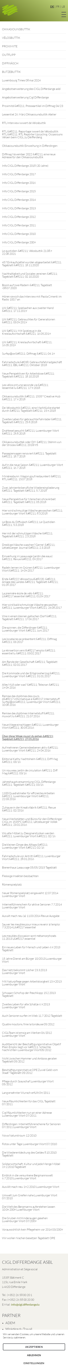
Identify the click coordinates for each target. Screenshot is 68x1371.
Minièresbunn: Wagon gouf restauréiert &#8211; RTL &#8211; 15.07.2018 (31, 477)
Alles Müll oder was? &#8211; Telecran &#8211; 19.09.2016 (30, 686)
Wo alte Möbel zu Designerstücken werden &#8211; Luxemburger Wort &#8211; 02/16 (28, 834)
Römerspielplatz (12, 884)
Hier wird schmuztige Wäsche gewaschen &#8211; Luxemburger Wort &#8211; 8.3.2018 (32, 512)
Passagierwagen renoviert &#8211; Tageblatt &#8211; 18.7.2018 (29, 455)
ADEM (10, 1323)
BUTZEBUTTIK (11, 72)
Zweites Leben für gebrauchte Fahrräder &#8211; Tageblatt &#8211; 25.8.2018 (32, 420)
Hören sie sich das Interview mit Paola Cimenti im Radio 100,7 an (31, 298)
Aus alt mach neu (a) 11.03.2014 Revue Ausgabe (30, 916)
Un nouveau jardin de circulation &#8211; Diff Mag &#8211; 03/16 (29, 771)
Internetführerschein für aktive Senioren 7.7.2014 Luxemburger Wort (32, 906)
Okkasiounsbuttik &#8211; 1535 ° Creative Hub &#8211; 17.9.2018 (31, 397)
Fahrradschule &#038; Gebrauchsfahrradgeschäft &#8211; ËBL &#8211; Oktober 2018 (32, 363)
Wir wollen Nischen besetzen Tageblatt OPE (28, 1238)
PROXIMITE (9, 46)
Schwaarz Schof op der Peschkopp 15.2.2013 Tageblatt (29, 994)
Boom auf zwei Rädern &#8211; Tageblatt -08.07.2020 (27, 286)
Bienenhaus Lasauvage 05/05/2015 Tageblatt (29, 867)
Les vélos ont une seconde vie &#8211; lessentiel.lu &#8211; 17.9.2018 (25, 386)
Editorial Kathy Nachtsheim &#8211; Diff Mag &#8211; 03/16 (30, 760)
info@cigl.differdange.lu (25, 1304)
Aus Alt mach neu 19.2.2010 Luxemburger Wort (30, 1187)
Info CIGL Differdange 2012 (19, 217)
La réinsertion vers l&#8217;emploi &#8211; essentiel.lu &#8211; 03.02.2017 (29, 652)
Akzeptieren (34, 1346)
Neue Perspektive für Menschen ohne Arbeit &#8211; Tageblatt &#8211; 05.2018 (29, 500)
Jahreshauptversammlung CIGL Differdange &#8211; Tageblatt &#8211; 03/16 (28, 783)
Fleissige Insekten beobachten (20, 876)
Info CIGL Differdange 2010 (19, 234)
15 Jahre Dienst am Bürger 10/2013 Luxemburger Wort (32, 960)
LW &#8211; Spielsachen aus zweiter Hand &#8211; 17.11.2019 (27, 309)
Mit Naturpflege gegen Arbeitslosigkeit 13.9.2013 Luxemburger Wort (31, 983)
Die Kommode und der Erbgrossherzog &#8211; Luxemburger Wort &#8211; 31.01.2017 (31, 674)
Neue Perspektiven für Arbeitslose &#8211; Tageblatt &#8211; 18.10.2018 (28, 375)
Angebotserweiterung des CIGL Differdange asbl (31, 89)
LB (63, 6)
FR (58, 6)
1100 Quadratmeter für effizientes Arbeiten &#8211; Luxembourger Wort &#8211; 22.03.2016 (28, 796)
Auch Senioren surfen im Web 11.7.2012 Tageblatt (32, 1015)
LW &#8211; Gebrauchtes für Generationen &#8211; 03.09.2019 (28, 320)
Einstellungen (34, 1363)
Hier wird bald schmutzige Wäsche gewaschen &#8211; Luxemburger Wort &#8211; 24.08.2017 (32, 606)
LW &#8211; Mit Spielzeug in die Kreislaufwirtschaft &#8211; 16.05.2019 (26, 332)
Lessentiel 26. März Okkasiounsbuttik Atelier (29, 114)
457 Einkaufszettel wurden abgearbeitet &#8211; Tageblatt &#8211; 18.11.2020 (32, 263)
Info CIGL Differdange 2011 (19, 225)
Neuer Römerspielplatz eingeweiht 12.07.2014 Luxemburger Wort (30, 894)
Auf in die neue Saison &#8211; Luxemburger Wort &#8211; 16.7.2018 (32, 466)
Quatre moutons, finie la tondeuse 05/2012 (28, 1024)
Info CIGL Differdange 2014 (19, 200)
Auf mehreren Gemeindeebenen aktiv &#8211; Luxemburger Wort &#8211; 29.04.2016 (30, 749)
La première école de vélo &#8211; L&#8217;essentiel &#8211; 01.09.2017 (26, 594)
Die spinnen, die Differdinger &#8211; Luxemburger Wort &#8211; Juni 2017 (25, 629)
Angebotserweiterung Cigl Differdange (25, 97)
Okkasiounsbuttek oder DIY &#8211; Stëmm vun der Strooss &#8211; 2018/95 (31, 443)
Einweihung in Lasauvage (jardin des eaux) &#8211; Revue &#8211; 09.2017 (27, 557)
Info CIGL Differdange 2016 (19, 182)
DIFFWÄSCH (10, 63)
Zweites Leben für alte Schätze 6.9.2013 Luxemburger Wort (26, 1005)
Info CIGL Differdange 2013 (19, 208)
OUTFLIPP (8, 55)
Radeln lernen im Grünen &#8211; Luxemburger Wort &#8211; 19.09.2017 (31, 569)
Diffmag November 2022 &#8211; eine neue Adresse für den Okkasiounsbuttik (28, 155)
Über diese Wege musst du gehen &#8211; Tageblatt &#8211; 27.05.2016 (27, 737)
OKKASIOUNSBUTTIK (16, 29)
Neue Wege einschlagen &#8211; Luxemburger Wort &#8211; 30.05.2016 (30, 726)
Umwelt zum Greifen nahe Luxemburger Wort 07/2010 (29, 1196)
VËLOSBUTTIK (11, 38)
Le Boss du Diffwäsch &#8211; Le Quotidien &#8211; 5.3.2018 (28, 523)
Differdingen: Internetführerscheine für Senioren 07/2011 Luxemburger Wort (31, 1125)
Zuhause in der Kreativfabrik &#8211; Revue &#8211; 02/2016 (29, 809)
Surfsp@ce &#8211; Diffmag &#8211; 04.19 (28, 353)
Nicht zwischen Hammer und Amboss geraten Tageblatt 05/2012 (29, 1060)
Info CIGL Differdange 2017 (19, 174)
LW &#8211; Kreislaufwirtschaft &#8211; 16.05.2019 (27, 343)
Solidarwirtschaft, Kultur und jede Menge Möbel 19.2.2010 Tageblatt (31, 1165)
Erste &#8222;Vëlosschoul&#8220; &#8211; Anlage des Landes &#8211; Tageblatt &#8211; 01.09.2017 (30, 582)
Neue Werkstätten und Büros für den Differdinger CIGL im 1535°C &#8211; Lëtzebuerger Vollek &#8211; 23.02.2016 (32, 821)
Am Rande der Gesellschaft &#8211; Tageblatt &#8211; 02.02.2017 (29, 663)
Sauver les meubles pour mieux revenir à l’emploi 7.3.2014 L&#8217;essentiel (31, 926)
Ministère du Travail (18, 1329)
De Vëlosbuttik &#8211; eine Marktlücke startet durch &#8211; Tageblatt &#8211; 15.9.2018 (31, 409)
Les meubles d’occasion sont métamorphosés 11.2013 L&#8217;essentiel (29, 937)
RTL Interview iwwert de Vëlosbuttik (24, 123)
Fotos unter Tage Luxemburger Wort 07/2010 (29, 1144)
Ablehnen (34, 1355)
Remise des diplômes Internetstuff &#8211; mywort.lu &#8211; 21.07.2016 (28, 714)
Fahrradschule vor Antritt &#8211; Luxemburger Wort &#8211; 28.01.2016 (31, 857)
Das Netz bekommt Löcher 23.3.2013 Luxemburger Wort (24, 971)
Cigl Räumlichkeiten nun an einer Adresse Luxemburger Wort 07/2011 (27, 1114)
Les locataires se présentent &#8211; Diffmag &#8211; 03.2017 (29, 640)
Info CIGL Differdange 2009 (19, 242)
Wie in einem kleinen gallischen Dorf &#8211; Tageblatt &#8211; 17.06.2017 (29, 617)
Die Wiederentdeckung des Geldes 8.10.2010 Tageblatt (29, 1154)
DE (52, 6)
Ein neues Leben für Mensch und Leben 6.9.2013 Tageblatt (31, 948)
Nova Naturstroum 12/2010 (19, 1135)
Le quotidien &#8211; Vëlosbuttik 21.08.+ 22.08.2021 (27, 252)
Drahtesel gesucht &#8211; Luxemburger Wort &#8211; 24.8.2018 (30, 432)
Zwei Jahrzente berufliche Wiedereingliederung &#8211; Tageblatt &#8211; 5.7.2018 (30, 489)
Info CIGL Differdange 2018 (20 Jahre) (25, 165)
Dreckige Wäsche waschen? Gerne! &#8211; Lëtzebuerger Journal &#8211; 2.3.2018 (28, 546)
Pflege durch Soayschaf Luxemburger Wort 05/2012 (27, 1082)
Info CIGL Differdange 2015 (19, 191)
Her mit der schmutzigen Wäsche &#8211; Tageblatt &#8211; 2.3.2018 (27, 534)
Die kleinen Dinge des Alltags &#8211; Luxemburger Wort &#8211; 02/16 (25, 846)
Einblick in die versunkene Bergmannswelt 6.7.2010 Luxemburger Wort (27, 1176)
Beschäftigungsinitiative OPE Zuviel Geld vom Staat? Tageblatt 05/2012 (30, 1071)
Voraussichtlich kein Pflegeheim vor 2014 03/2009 (32, 1229)
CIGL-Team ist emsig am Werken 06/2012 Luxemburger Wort (27, 1034)
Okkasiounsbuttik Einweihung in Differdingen (29, 146)
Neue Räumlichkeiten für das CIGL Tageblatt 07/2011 (28, 1102)
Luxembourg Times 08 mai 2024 (21, 80)
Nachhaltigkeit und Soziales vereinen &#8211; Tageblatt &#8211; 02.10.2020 (29, 275)
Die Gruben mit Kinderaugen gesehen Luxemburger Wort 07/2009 (25, 1219)
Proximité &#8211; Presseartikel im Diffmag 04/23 (32, 106)
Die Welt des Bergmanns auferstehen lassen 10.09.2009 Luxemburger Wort (28, 1208)
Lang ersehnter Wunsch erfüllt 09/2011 (26, 1092)
